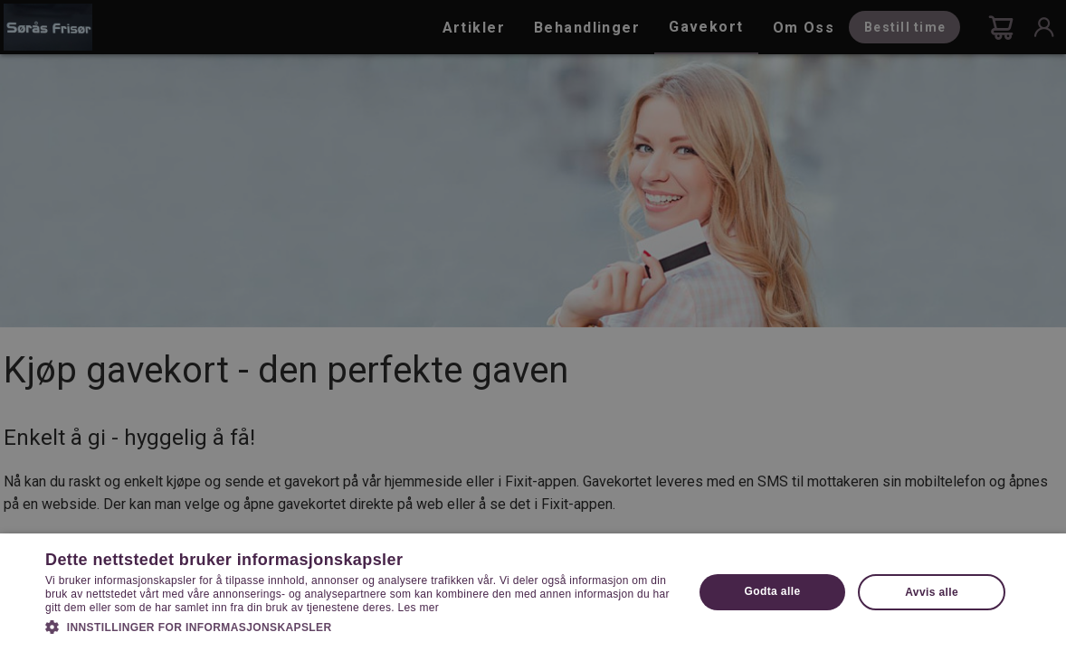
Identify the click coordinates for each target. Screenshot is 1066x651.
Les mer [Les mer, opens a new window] (418, 607)
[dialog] (533, 325)
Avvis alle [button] (931, 592)
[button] (359, 626)
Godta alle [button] (772, 591)
